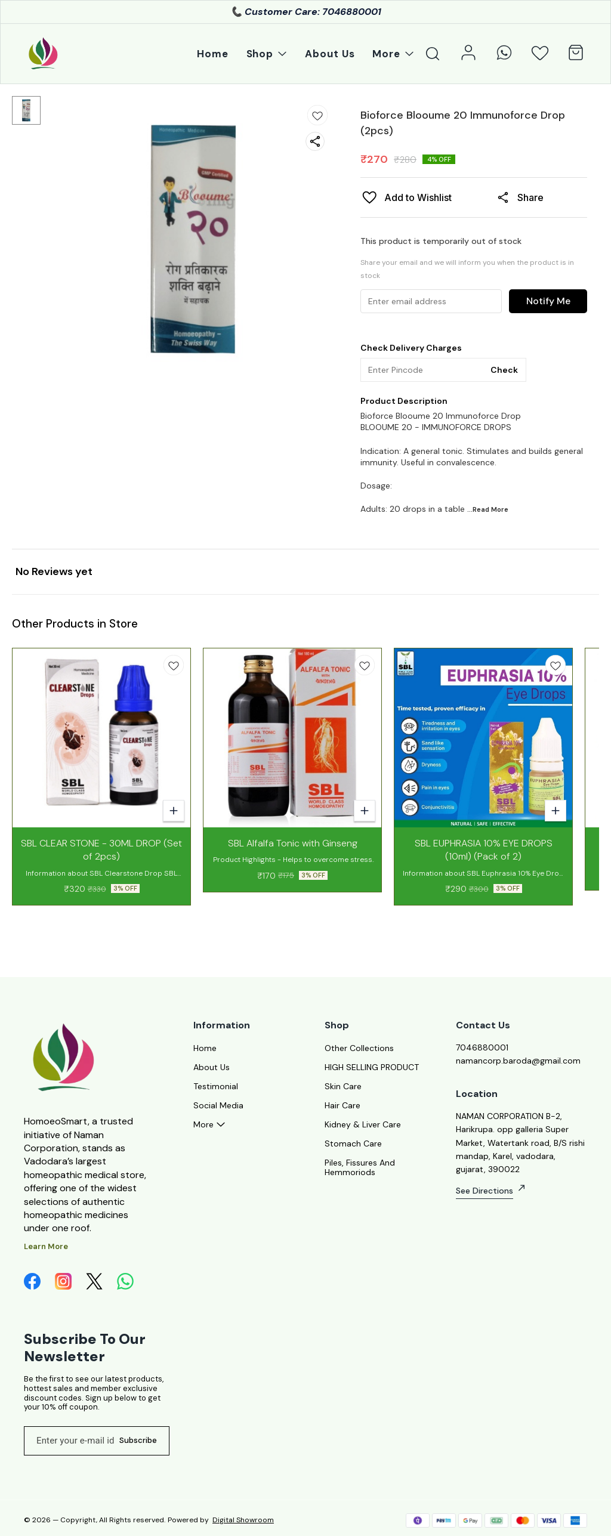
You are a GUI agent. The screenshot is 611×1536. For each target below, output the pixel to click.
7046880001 (482, 1047)
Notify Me (548, 301)
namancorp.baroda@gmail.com (518, 1060)
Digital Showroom (243, 1520)
